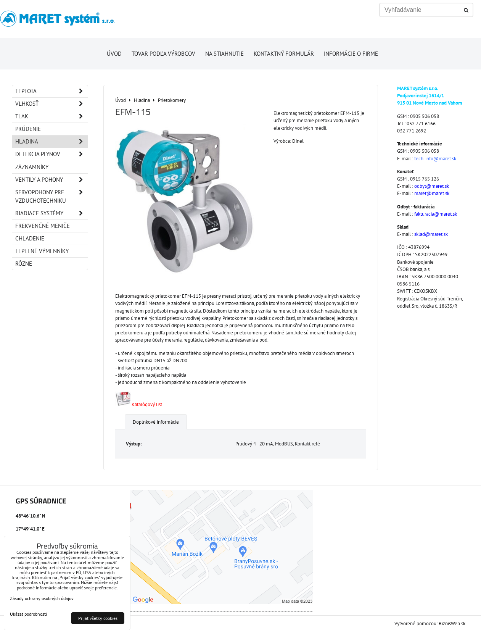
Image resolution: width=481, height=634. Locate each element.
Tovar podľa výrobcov (163, 53)
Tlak (51, 116)
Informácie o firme (351, 53)
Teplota (51, 91)
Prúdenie (28, 128)
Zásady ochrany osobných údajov (42, 598)
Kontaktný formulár (284, 53)
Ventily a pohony (51, 180)
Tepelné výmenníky (42, 251)
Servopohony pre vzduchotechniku (51, 196)
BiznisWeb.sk (452, 623)
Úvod (114, 53)
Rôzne (23, 263)
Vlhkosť (51, 104)
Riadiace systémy (51, 213)
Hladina (51, 142)
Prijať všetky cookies (97, 618)
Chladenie (29, 238)
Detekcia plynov (51, 154)
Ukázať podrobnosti (28, 613)
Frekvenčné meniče (42, 225)
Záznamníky (31, 167)
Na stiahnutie (224, 53)
